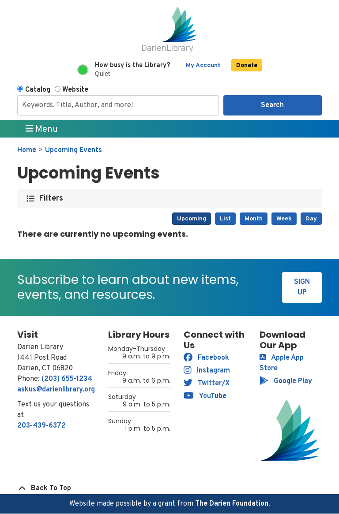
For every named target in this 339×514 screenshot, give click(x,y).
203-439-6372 (41, 425)
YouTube (205, 396)
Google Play (286, 381)
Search (272, 105)
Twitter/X (207, 383)
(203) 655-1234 (66, 379)
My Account (203, 65)
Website (75, 90)
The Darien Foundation (231, 503)
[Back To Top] (169, 488)
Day (311, 219)
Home (26, 150)
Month (254, 219)
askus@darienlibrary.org (56, 389)
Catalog (37, 90)
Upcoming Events (73, 150)
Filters (51, 199)
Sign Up (302, 287)
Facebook (206, 358)
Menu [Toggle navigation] (42, 129)
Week (284, 219)
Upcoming (191, 219)
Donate (246, 65)
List (225, 219)
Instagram (207, 370)
